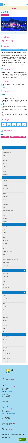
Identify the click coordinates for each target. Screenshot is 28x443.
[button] (14, 33)
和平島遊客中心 (5, 406)
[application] (14, 50)
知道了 (14, 8)
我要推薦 (2, 15)
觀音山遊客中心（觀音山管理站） (8, 413)
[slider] (13, 49)
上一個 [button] (2, 24)
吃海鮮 (10, 40)
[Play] (2, 49)
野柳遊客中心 (4, 398)
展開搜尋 (27, 4)
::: (2, 146)
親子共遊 (6, 40)
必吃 (2, 40)
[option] (14, 24)
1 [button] (13, 29)
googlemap (14, 379)
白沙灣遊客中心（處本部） (7, 377)
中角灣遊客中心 (5, 420)
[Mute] (23, 49)
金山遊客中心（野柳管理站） (7, 391)
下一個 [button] (26, 24)
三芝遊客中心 (4, 384)
